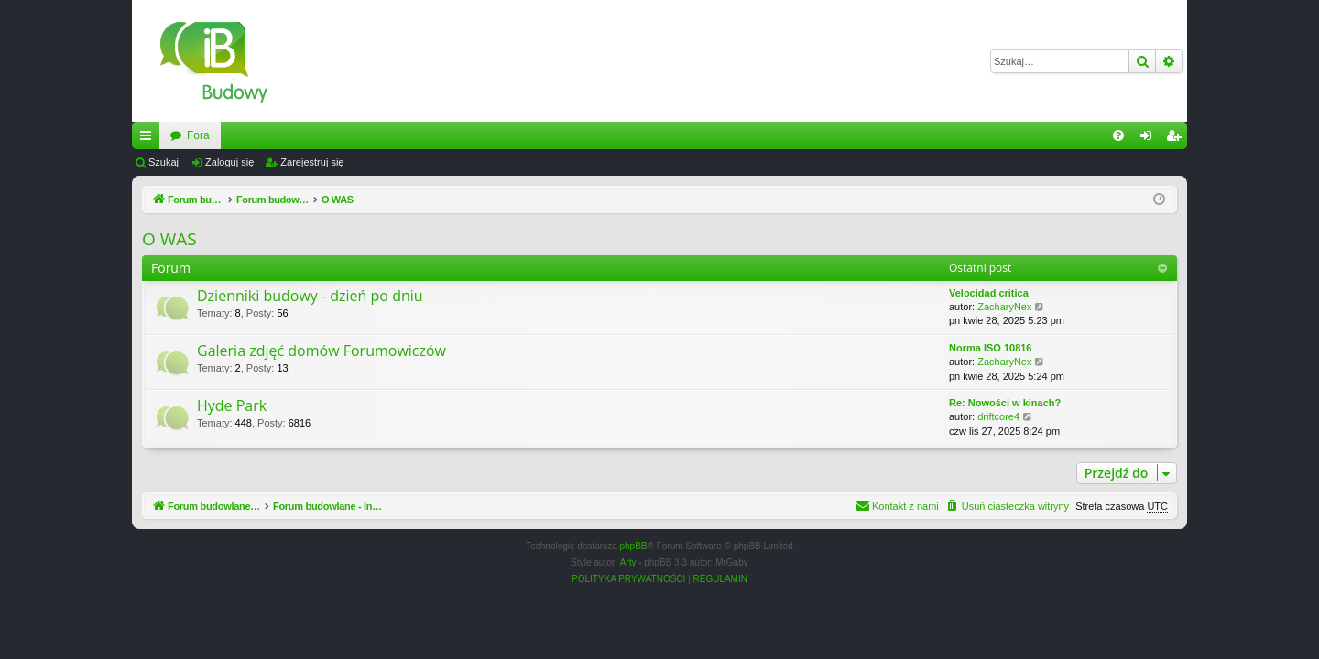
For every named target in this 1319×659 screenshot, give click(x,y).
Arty (628, 562)
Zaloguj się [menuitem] (1150, 139)
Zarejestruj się (311, 162)
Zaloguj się (229, 162)
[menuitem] (1118, 135)
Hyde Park (232, 405)
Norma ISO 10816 (990, 347)
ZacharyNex (1004, 306)
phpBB (634, 546)
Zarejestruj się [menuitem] (1177, 139)
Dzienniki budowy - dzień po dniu (310, 296)
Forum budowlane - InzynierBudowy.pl (263, 135)
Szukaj (163, 162)
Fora (406, 135)
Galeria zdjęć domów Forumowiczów (321, 350)
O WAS (169, 239)
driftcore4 (998, 416)
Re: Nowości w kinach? (1005, 402)
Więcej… (149, 139)
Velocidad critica (989, 292)
